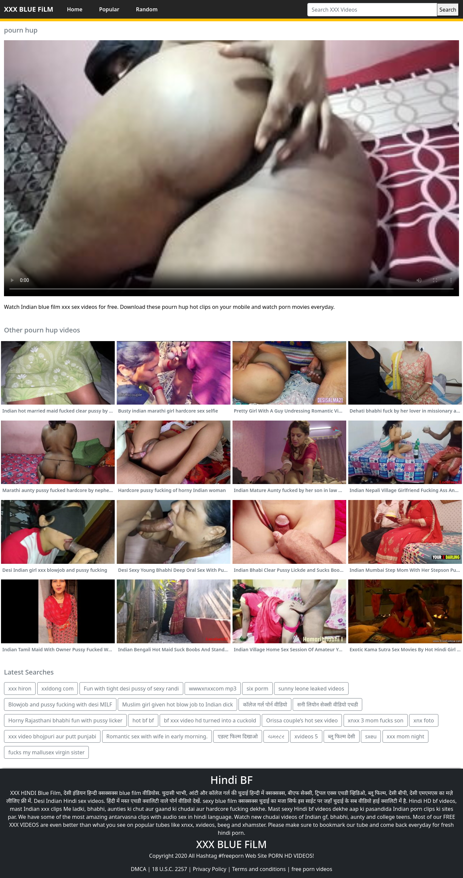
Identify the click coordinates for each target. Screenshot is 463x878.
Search (447, 9)
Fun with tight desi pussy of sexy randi (131, 688)
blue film (130, 793)
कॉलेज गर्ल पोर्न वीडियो (265, 704)
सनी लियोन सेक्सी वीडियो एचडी (327, 704)
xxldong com (58, 688)
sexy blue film (220, 801)
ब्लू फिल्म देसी (341, 736)
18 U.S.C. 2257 (169, 869)
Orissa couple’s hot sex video (302, 720)
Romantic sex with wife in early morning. (157, 736)
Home (74, 9)
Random (147, 9)
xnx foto (423, 720)
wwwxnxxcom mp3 (212, 688)
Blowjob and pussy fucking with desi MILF (60, 704)
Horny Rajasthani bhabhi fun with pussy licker (65, 720)
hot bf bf (143, 720)
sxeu (371, 736)
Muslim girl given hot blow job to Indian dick (177, 704)
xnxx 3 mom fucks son (375, 720)
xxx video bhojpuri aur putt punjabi (52, 736)
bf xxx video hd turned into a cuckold (210, 720)
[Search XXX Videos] (372, 9)
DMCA (138, 869)
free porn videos (311, 869)
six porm (257, 688)
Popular (109, 9)
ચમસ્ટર (276, 736)
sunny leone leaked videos (311, 688)
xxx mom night (405, 736)
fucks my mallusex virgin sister (46, 752)
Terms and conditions (259, 869)
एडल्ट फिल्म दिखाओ (238, 736)
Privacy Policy (210, 869)
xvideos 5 (306, 736)
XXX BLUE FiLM (28, 9)
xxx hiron (19, 688)
